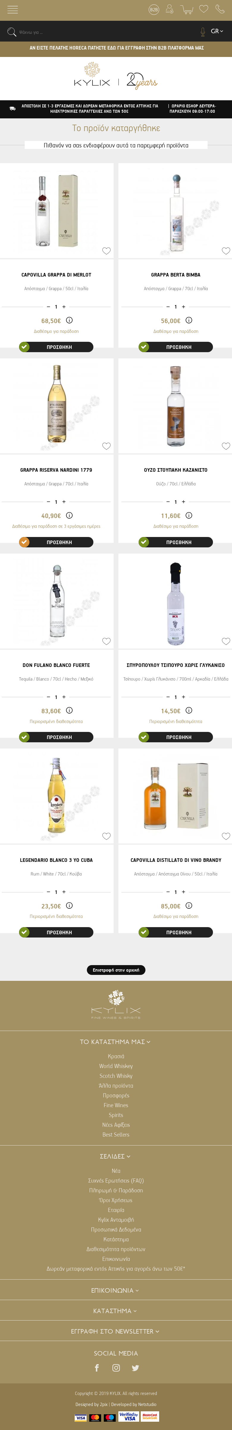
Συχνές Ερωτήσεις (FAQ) (116, 1180)
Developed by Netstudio (133, 1404)
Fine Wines (116, 1105)
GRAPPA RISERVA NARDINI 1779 (56, 469)
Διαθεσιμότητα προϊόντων (116, 1249)
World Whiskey (116, 1066)
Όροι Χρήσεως (116, 1200)
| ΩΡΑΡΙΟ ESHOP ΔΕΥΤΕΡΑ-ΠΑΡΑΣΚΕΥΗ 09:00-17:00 (192, 108)
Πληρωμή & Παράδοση (116, 1190)
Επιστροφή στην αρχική (116, 970)
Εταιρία (116, 1209)
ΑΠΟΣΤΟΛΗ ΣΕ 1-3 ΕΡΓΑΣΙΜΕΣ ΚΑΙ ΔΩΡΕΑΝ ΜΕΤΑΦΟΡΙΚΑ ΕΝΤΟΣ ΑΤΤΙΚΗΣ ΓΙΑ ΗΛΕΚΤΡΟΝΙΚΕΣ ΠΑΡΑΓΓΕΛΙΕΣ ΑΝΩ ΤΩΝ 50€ (90, 108)
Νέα (116, 1170)
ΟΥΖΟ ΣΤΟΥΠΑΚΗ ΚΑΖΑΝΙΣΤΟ (176, 469)
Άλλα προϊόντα (116, 1085)
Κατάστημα (116, 1239)
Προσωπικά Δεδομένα (116, 1229)
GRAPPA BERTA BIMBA (175, 274)
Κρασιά (116, 1056)
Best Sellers (116, 1134)
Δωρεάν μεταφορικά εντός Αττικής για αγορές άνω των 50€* (116, 1268)
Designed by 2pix (92, 1404)
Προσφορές (116, 1095)
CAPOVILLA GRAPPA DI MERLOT (56, 274)
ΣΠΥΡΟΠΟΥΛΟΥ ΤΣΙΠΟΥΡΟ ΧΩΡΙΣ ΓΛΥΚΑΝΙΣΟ (176, 665)
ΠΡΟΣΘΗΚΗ (45, 347)
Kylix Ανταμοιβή (116, 1219)
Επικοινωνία (116, 1258)
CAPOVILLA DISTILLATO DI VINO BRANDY (176, 860)
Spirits (116, 1114)
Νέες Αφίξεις (116, 1124)
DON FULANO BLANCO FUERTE (56, 665)
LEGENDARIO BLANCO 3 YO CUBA (56, 860)
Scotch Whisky (116, 1075)
